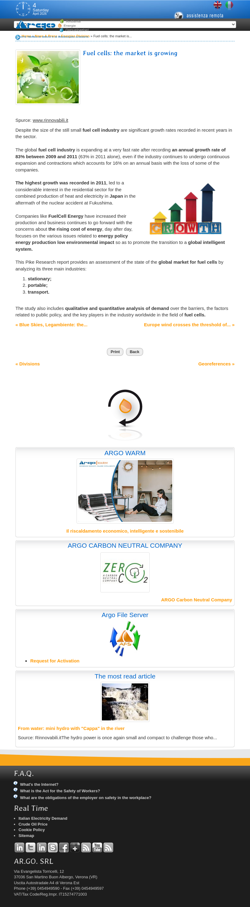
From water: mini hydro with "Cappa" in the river (71, 728)
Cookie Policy (32, 829)
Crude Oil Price (33, 824)
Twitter (30, 847)
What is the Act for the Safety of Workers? (60, 791)
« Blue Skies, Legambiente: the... (51, 324)
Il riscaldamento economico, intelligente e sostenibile (125, 531)
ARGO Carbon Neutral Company (196, 599)
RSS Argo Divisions (86, 847)
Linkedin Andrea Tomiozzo (19, 847)
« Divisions (27, 363)
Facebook (64, 847)
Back (134, 351)
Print (115, 351)
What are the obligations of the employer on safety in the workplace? (85, 797)
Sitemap (26, 835)
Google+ (75, 847)
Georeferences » (216, 363)
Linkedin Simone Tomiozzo (42, 847)
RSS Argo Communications (108, 847)
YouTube (97, 847)
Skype (53, 847)
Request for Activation (54, 660)
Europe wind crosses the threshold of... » (189, 324)
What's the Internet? (39, 784)
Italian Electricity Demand (43, 818)
